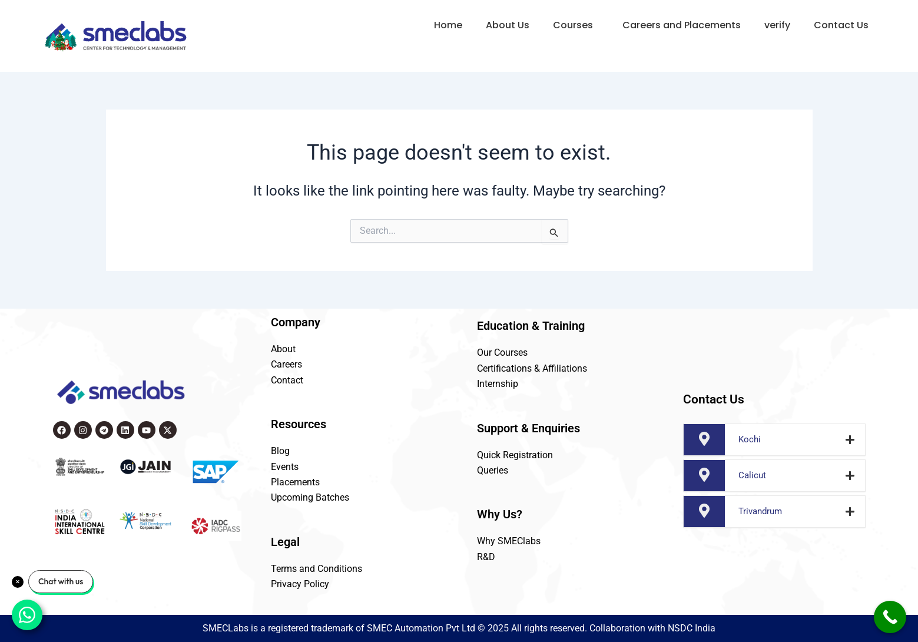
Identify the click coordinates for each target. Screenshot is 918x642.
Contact (287, 380)
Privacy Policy (300, 584)
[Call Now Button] (890, 617)
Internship (497, 383)
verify (777, 25)
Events (285, 466)
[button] (576, 25)
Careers (286, 364)
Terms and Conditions (316, 568)
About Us (507, 25)
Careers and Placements (681, 25)
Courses (573, 25)
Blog (280, 450)
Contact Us (841, 25)
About (283, 349)
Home (448, 25)
